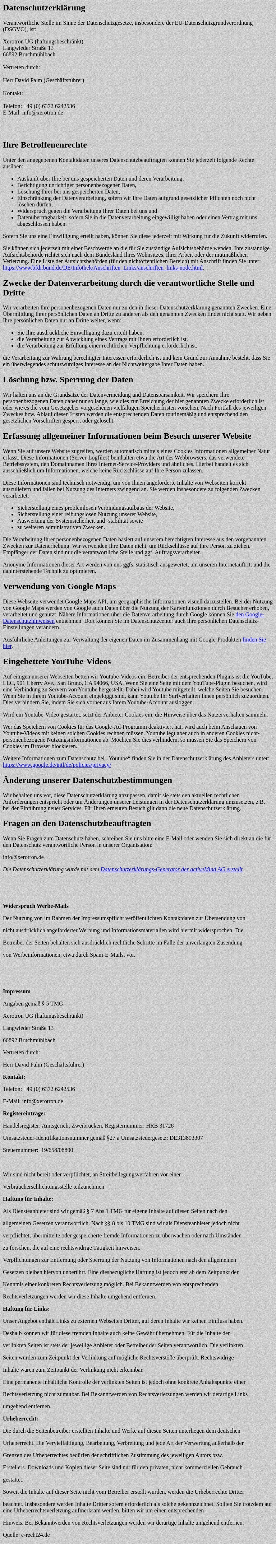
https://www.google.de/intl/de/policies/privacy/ (57, 765)
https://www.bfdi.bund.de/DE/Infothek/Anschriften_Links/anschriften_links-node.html (103, 268)
